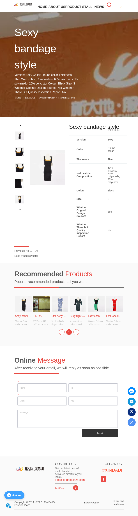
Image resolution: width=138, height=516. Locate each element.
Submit (99, 433)
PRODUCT (73, 7)
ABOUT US (56, 7)
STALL (87, 7)
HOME (42, 7)
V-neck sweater (29, 255)
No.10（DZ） (33, 250)
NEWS (99, 7)
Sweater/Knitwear (46, 98)
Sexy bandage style (66, 98)
